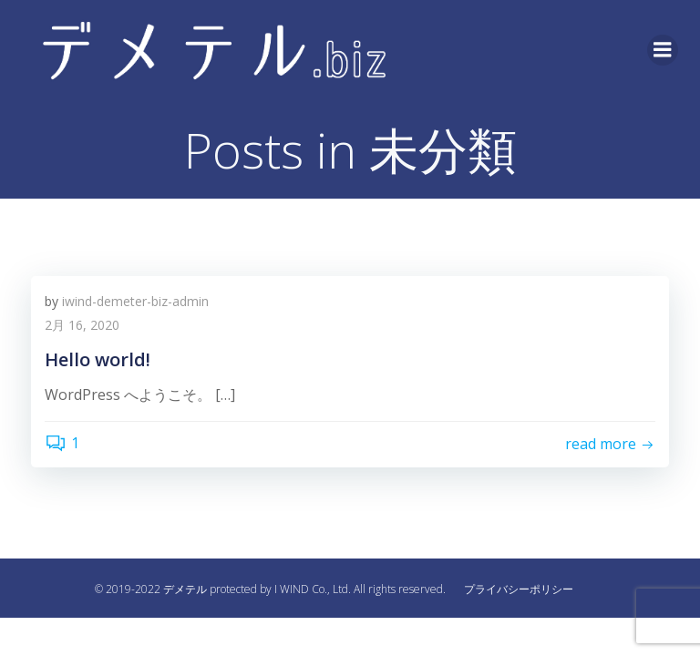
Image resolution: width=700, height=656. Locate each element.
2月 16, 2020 (82, 324)
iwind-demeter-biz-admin (135, 301)
